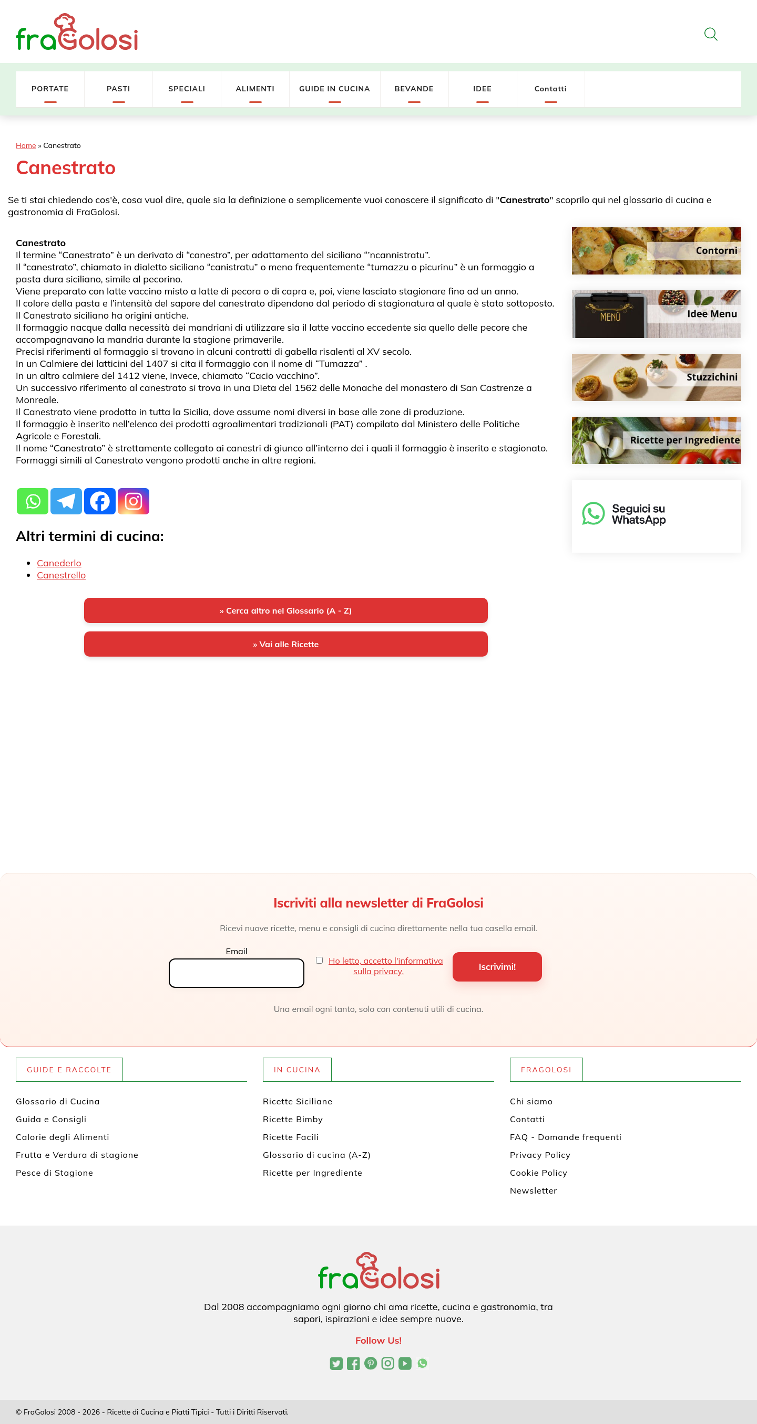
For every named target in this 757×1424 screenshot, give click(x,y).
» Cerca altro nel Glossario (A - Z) (286, 610)
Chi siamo (531, 1101)
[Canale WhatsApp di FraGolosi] (422, 1365)
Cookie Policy (539, 1172)
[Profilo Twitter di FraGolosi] (336, 1365)
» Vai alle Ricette (286, 644)
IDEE (482, 88)
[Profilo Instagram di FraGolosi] (387, 1365)
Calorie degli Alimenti (62, 1137)
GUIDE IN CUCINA (335, 88)
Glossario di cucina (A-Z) (317, 1154)
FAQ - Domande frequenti (566, 1137)
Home (26, 145)
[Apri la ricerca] (711, 34)
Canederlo (59, 563)
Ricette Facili (291, 1137)
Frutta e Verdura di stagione (77, 1154)
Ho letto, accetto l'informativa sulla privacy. (386, 965)
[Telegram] (66, 495)
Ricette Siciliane (298, 1101)
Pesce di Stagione (55, 1172)
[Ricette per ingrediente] (657, 440)
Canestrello (61, 575)
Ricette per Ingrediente (313, 1172)
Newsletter (533, 1190)
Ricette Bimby (293, 1119)
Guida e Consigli (51, 1119)
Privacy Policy (540, 1154)
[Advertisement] (286, 746)
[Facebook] (100, 495)
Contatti (551, 88)
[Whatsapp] (32, 495)
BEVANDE (414, 88)
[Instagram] (133, 495)
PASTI (118, 88)
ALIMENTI (255, 88)
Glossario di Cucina (58, 1101)
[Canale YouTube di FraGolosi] (405, 1365)
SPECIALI (187, 88)
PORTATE (50, 88)
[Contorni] (657, 251)
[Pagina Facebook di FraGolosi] (353, 1365)
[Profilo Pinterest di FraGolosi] (370, 1365)
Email (236, 951)
